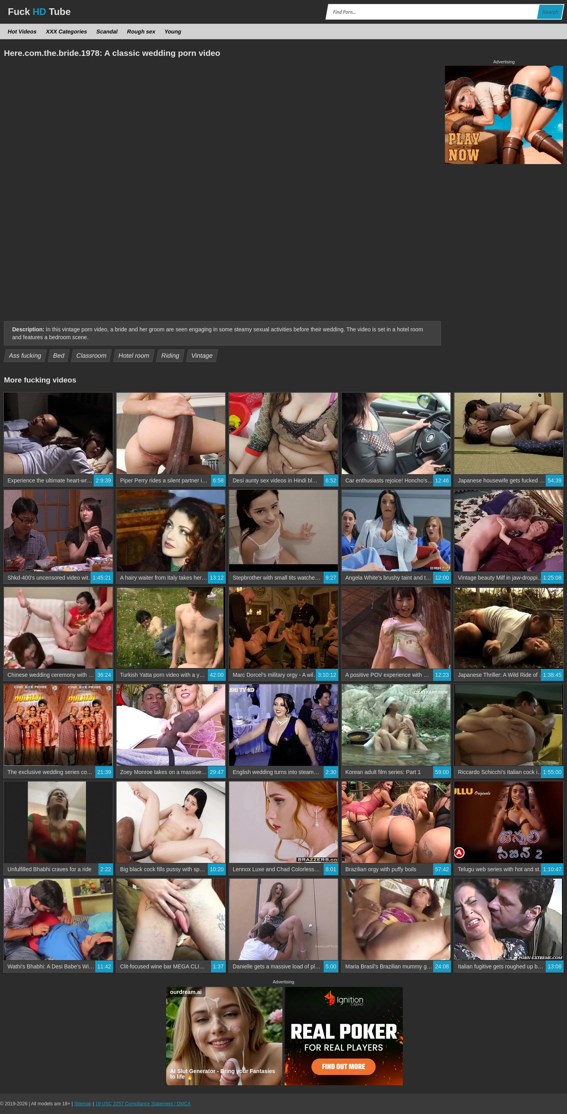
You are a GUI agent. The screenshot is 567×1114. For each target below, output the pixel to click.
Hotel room (134, 355)
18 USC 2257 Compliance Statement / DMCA (143, 1104)
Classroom (91, 355)
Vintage (202, 355)
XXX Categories (66, 31)
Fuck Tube (39, 11)
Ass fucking (25, 355)
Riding (170, 355)
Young (173, 31)
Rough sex (141, 31)
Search (550, 12)
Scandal (107, 31)
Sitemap (82, 1104)
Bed (59, 355)
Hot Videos (22, 31)
